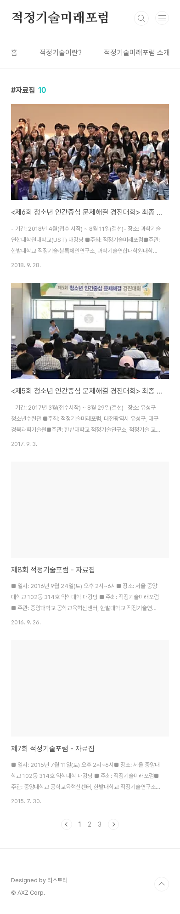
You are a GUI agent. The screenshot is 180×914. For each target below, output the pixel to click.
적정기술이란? (60, 52)
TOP (161, 884)
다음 (113, 824)
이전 (66, 824)
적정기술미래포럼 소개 (137, 52)
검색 (141, 18)
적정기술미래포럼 (60, 18)
